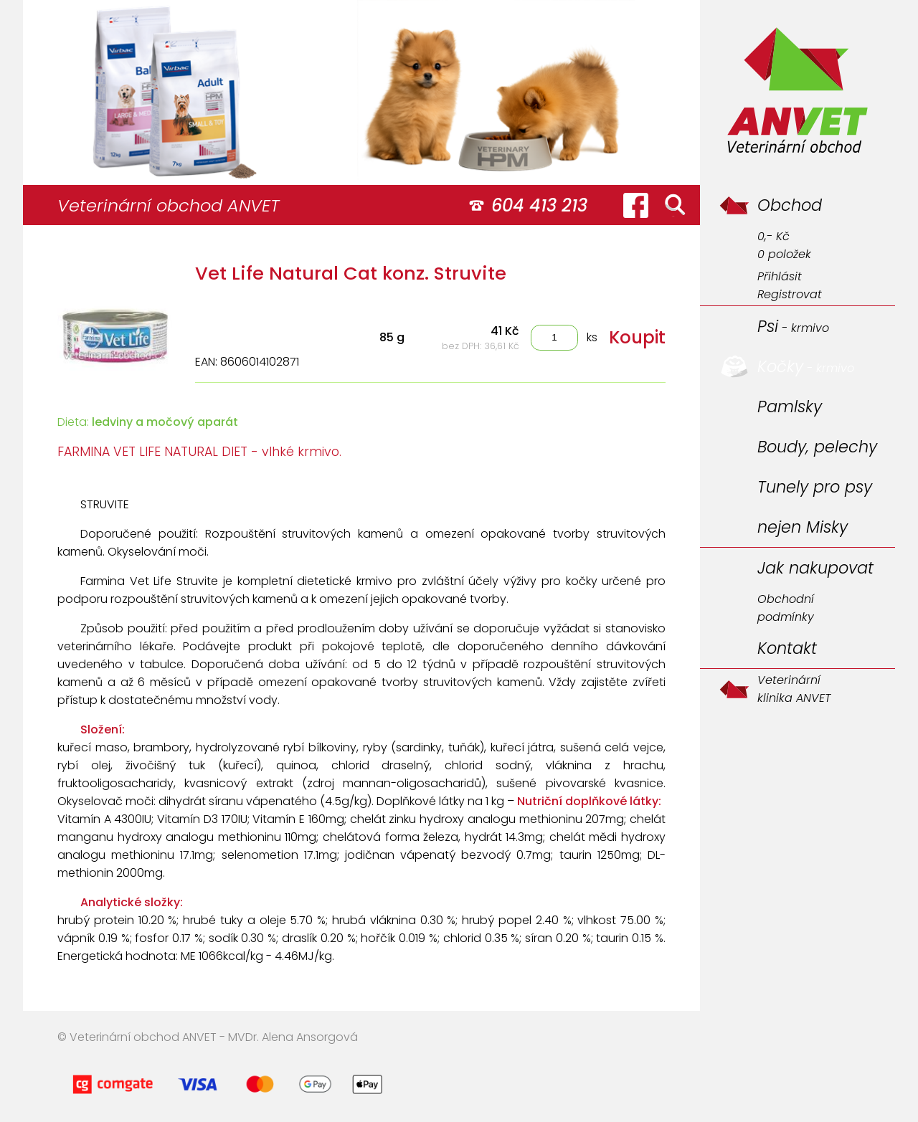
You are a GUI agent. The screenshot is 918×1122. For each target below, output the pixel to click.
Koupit (637, 337)
